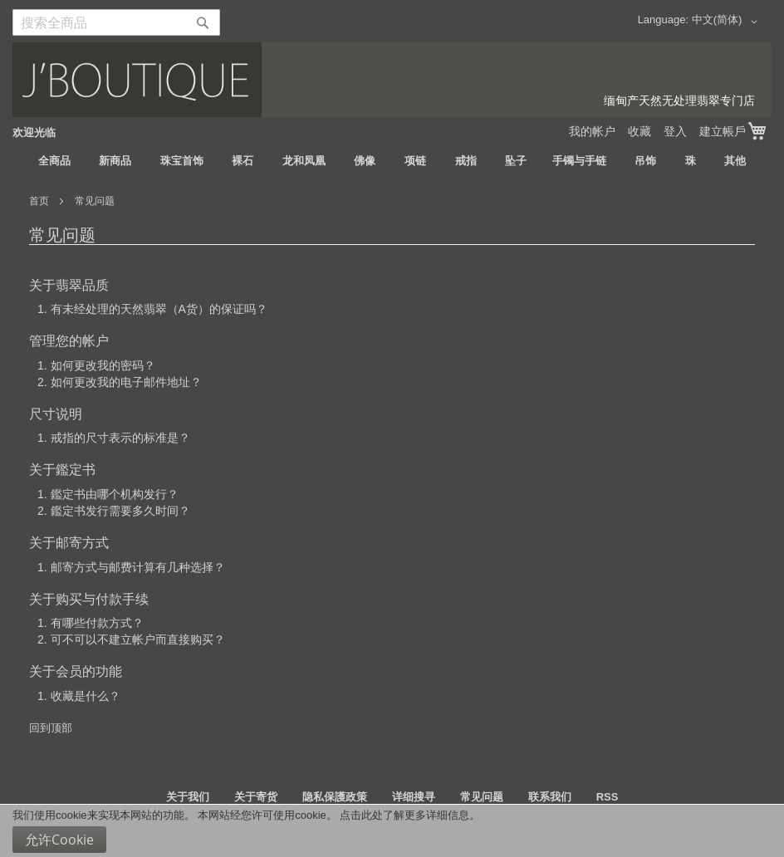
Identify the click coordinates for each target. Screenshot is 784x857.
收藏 (639, 131)
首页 (40, 201)
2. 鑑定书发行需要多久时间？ (113, 510)
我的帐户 (592, 131)
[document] (392, 831)
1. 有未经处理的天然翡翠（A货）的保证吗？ (152, 309)
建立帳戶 (722, 131)
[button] (727, 21)
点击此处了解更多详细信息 (404, 815)
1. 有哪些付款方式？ (90, 622)
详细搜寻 (413, 797)
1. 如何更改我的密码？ (96, 365)
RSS (607, 797)
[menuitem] (54, 161)
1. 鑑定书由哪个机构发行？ (108, 494)
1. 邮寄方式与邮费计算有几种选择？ (131, 567)
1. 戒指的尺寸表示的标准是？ (113, 437)
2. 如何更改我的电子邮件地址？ (119, 382)
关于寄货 (255, 797)
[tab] (392, 309)
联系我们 (549, 797)
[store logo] (392, 79)
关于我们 (187, 797)
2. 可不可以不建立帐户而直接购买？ (131, 639)
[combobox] (116, 22)
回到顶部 (50, 728)
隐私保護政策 (334, 797)
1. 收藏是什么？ (78, 696)
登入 (675, 131)
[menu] (392, 161)
